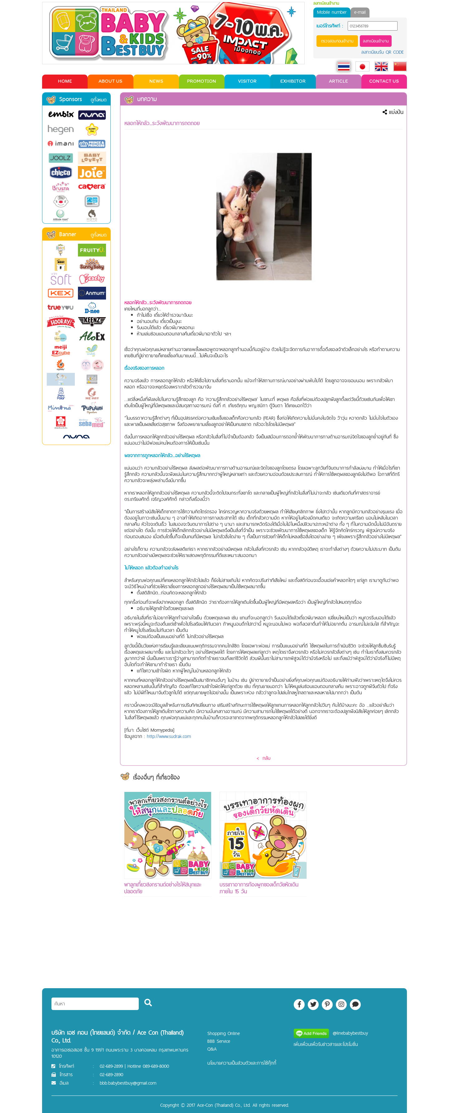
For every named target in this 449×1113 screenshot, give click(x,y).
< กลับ (263, 758)
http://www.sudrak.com (169, 736)
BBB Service (218, 1041)
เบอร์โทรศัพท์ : (329, 26)
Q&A (212, 1049)
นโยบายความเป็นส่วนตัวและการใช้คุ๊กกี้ (241, 1063)
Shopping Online (223, 1033)
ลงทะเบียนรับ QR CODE (382, 52)
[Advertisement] (358, 885)
